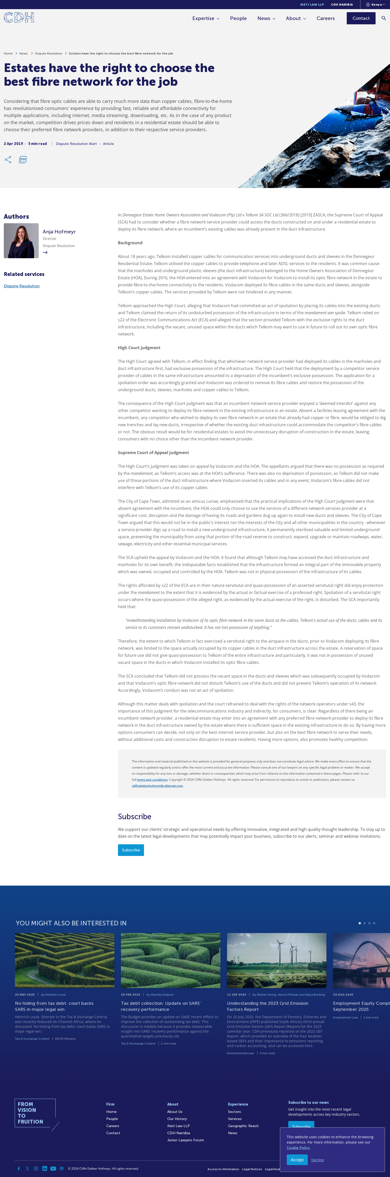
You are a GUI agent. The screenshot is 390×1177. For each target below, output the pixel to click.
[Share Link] (8, 161)
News (263, 18)
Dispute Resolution (48, 55)
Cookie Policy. (298, 1148)
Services (235, 1119)
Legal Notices (252, 1169)
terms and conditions (152, 779)
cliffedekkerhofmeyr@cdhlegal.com (157, 786)
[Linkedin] (44, 1169)
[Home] (19, 18)
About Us (174, 1112)
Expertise (203, 18)
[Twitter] (27, 1169)
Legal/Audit (273, 1169)
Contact (113, 1133)
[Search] (383, 18)
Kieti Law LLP (312, 4)
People (238, 18)
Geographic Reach (243, 1126)
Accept (297, 1160)
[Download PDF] (23, 161)
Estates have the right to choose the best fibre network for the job (121, 55)
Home (8, 55)
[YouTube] (53, 1169)
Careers (326, 18)
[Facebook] (19, 1169)
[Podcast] (62, 1169)
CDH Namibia (342, 4)
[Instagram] (36, 1169)
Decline (317, 1159)
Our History (177, 1119)
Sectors (234, 1112)
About (293, 18)
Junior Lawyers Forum (185, 1140)
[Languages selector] (375, 4)
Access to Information (223, 1169)
